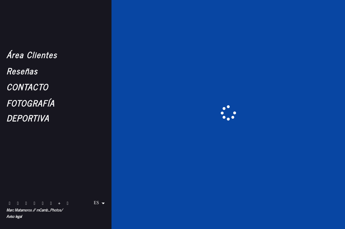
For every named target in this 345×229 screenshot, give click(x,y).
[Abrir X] (43, 203)
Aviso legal (14, 216)
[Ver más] (59, 203)
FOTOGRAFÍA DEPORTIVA (30, 110)
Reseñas (22, 71)
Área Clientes (31, 54)
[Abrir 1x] (51, 203)
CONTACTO (27, 87)
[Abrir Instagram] (18, 203)
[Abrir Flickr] (9, 203)
